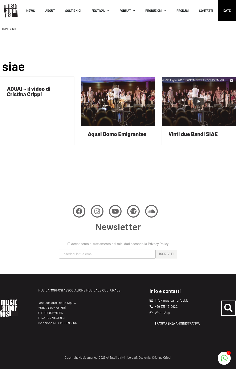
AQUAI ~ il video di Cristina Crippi (28, 91)
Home (5, 29)
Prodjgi (182, 10)
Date (227, 10)
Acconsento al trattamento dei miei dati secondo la (118, 248)
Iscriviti (166, 259)
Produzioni (155, 10)
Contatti (206, 10)
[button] (228, 308)
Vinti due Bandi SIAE (193, 134)
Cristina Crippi (161, 357)
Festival (100, 10)
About (50, 10)
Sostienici (73, 10)
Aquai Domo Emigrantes (117, 134)
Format (127, 10)
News (30, 10)
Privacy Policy (158, 249)
